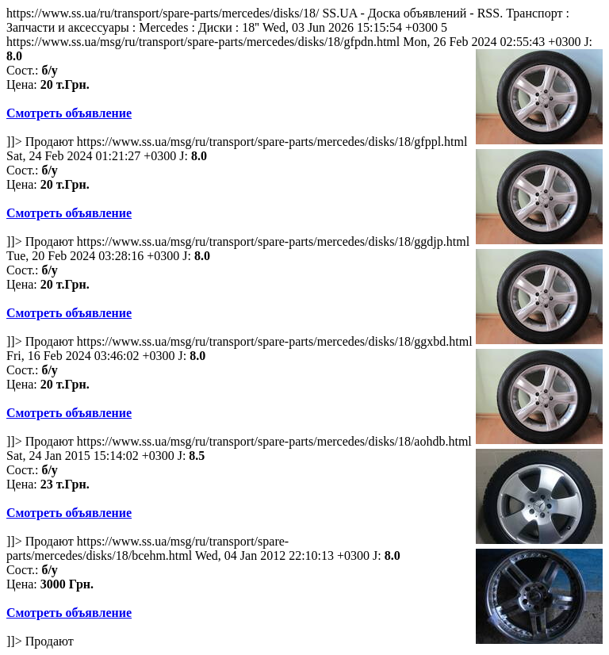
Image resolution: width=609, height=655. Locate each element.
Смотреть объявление (69, 113)
